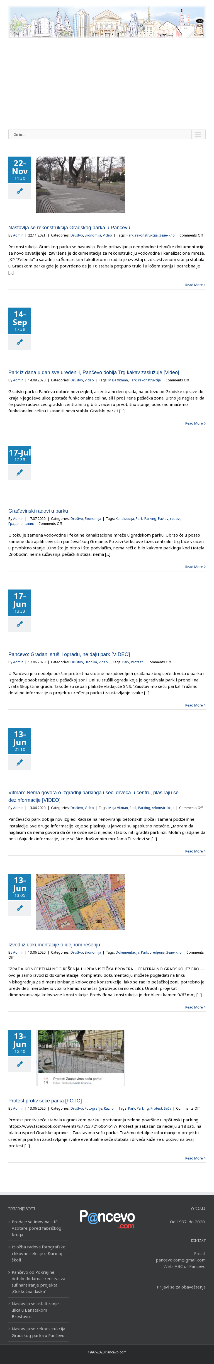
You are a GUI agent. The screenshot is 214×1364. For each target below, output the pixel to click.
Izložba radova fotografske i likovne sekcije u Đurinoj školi (38, 1253)
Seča (167, 1108)
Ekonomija (93, 235)
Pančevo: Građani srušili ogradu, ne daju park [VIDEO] (69, 654)
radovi (175, 518)
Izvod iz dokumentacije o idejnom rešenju (54, 945)
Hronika (91, 662)
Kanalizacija (125, 518)
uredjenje (157, 952)
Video (107, 235)
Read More (194, 284)
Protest (137, 662)
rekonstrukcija (146, 235)
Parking (150, 518)
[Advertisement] (107, 88)
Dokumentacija (127, 952)
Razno (109, 1108)
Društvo (76, 235)
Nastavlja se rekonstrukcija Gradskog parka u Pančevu (69, 227)
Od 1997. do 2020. (188, 1221)
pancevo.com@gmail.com (181, 1260)
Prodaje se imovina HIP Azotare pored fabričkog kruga (36, 1228)
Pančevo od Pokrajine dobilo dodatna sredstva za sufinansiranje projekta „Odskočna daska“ (38, 1281)
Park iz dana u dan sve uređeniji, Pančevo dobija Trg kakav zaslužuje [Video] (93, 372)
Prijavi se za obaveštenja (181, 1287)
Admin (18, 235)
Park (130, 235)
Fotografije (93, 1108)
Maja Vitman (118, 380)
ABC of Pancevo (190, 1266)
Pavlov (163, 518)
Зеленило (167, 235)
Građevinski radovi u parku (38, 511)
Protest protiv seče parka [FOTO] (45, 1101)
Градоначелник (21, 523)
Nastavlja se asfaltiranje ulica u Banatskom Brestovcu (35, 1310)
